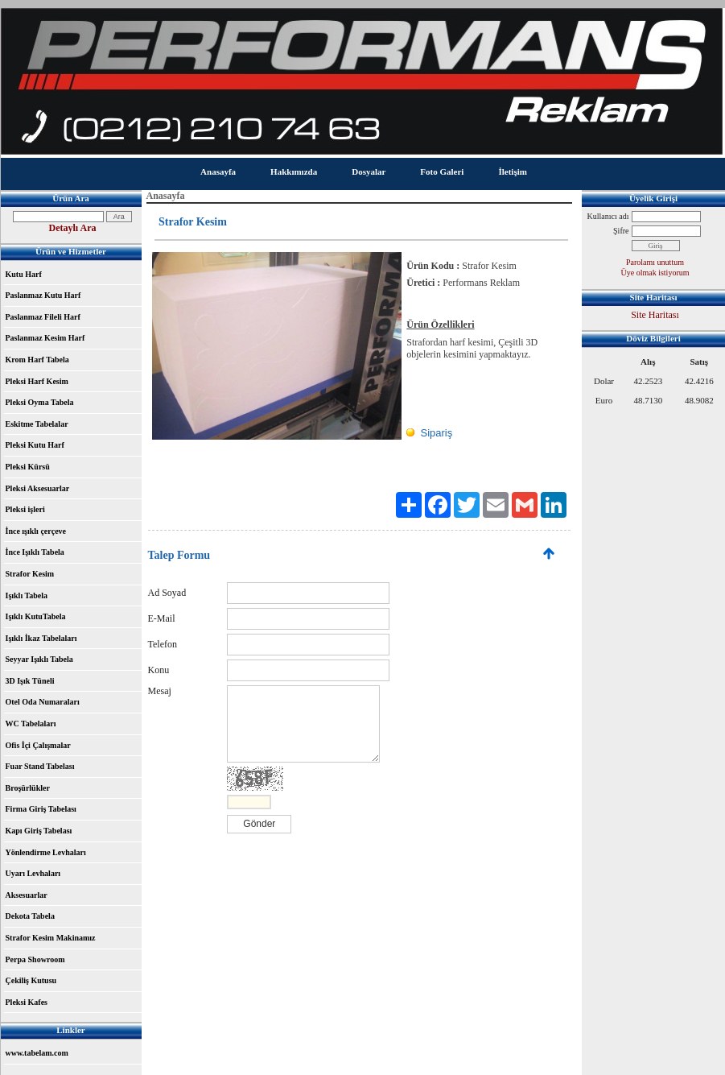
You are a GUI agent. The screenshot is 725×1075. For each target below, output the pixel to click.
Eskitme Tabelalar (37, 424)
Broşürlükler (28, 788)
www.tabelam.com (37, 1052)
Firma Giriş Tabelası (41, 808)
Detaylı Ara (73, 228)
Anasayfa (218, 171)
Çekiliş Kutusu (31, 980)
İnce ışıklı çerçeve (36, 531)
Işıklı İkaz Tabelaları (41, 638)
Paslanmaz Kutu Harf (43, 295)
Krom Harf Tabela (37, 359)
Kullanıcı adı (608, 216)
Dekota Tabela (30, 916)
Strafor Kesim (30, 573)
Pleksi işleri (25, 509)
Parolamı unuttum (655, 262)
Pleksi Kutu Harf (35, 444)
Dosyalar (368, 171)
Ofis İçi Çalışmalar (38, 745)
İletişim (512, 171)
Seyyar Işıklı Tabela (39, 659)
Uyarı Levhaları (33, 873)
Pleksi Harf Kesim (37, 381)
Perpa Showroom (35, 959)
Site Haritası (655, 314)
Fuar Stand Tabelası (40, 766)
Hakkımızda (293, 171)
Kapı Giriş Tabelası (39, 830)
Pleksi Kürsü (28, 466)
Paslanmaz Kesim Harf (45, 337)
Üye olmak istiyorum (655, 272)
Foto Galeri (441, 171)
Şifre (620, 230)
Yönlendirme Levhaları (46, 852)
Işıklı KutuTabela (36, 616)
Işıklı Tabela (27, 595)
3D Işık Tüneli (30, 680)
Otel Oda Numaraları (43, 701)
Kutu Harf (24, 274)
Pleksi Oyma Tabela (40, 402)
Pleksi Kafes (27, 1002)
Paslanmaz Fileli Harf (43, 316)
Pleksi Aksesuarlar (38, 488)
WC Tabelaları (31, 723)
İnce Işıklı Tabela (35, 552)
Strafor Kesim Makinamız (51, 937)
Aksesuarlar (26, 895)
